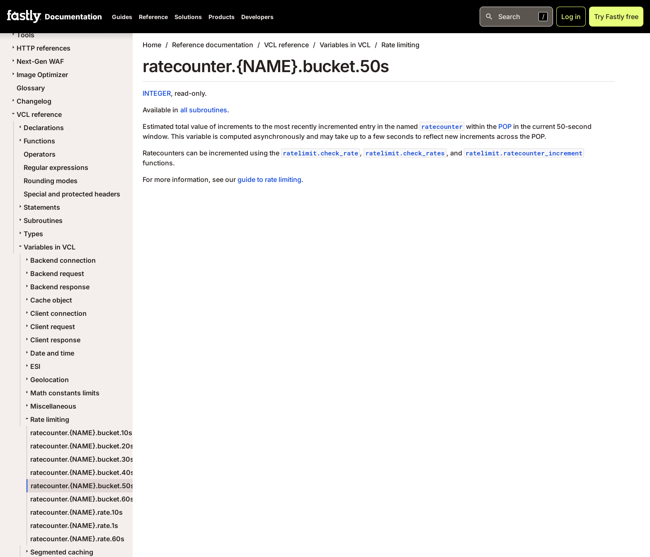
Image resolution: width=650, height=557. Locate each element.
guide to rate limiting (269, 179)
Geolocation (46, 379)
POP (505, 126)
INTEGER (157, 93)
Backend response (57, 287)
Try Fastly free (616, 16)
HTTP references (40, 48)
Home (152, 45)
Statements (38, 207)
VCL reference (36, 114)
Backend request (54, 273)
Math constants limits (61, 393)
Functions (36, 141)
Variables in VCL (46, 247)
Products (222, 16)
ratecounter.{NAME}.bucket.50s (82, 486)
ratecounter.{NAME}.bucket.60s (82, 499)
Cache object (48, 300)
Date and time (49, 353)
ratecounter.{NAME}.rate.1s (74, 525)
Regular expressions (56, 167)
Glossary (31, 88)
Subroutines (40, 220)
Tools (22, 35)
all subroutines (203, 110)
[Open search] (516, 17)
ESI (32, 366)
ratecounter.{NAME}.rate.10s (76, 512)
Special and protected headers (72, 194)
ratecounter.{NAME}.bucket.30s (82, 459)
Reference (153, 16)
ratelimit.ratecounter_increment (524, 153)
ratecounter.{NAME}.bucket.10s (81, 433)
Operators (40, 154)
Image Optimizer (39, 74)
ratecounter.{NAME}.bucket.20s (82, 446)
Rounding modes (51, 181)
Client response (52, 340)
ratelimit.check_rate (320, 153)
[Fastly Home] (24, 16)
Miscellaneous (50, 406)
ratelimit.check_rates (404, 153)
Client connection (55, 313)
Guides (122, 16)
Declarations (40, 128)
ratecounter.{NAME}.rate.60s (77, 539)
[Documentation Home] (71, 16)
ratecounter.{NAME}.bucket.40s (82, 472)
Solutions (188, 16)
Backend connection (60, 260)
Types (30, 234)
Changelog (30, 101)
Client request (49, 326)
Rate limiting (46, 419)
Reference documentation (212, 45)
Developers (257, 16)
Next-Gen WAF (37, 61)
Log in (571, 16)
